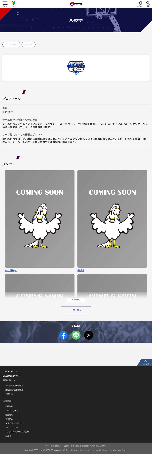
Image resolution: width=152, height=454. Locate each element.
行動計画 (9, 394)
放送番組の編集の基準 (14, 390)
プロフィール (11, 44)
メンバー (28, 44)
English (8, 436)
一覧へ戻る (76, 310)
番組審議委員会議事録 (14, 386)
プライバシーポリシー (14, 423)
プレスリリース (11, 411)
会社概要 (9, 406)
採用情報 (9, 415)
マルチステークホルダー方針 (17, 432)
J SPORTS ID (8, 372)
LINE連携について (10, 376)
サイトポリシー (11, 427)
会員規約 (9, 419)
